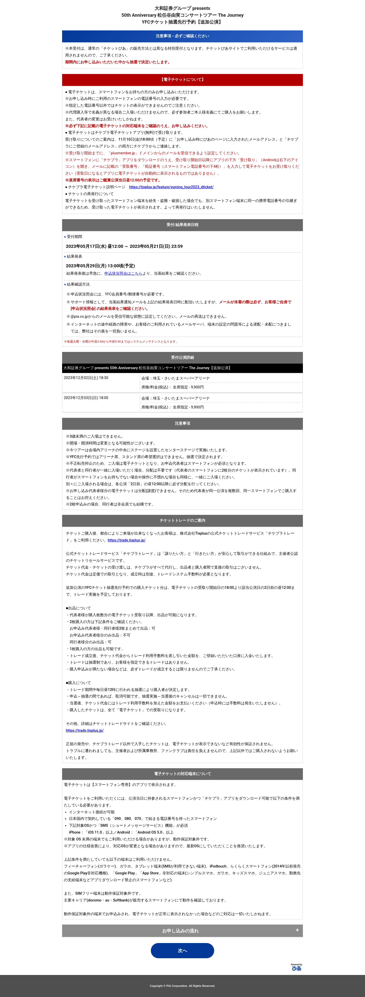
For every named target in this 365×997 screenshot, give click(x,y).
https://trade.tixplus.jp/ (126, 540)
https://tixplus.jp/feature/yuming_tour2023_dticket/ (171, 187)
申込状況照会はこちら (123, 273)
